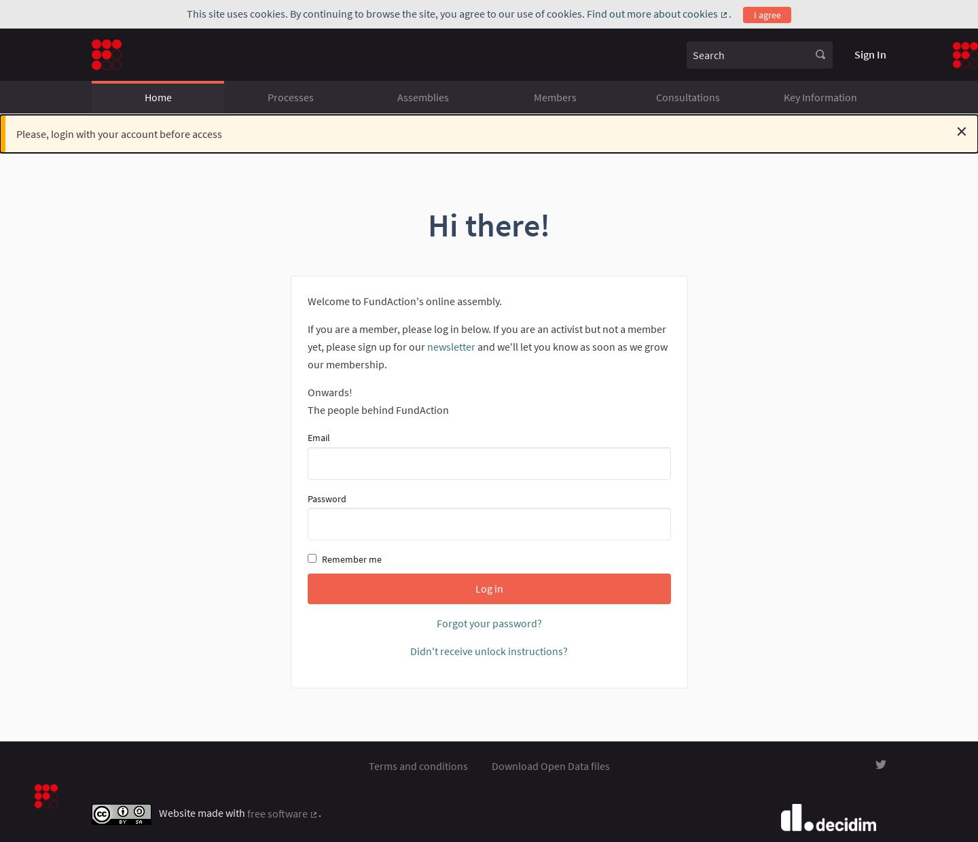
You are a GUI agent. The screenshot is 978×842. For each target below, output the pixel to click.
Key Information (820, 97)
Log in (489, 588)
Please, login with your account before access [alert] (491, 131)
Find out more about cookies (658, 13)
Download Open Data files (551, 766)
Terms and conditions (418, 766)
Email (489, 455)
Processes (291, 97)
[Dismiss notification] (961, 131)
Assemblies (423, 97)
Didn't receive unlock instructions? (489, 651)
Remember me (345, 559)
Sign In (870, 54)
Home (158, 97)
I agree (767, 15)
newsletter (451, 346)
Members (555, 97)
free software (283, 813)
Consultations (688, 97)
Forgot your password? (489, 623)
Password (489, 516)
